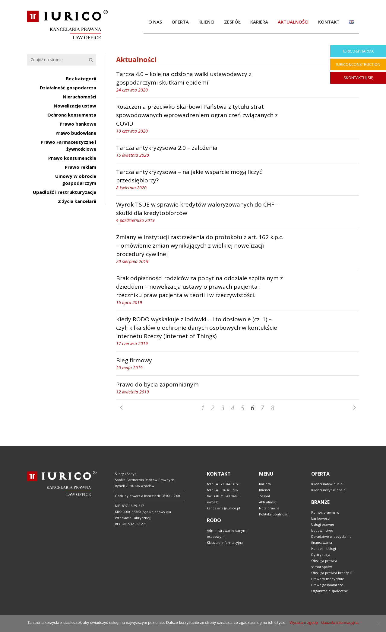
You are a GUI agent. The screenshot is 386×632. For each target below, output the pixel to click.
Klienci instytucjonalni (328, 490)
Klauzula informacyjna (225, 542)
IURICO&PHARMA (358, 51)
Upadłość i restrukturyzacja (64, 192)
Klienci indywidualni (327, 484)
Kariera (265, 484)
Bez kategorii (81, 78)
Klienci (264, 490)
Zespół (264, 496)
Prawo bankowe (78, 124)
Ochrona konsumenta (71, 115)
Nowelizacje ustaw (75, 106)
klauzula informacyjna (340, 622)
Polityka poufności (274, 514)
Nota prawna (269, 508)
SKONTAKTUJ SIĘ (358, 77)
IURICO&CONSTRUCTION (358, 64)
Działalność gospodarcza (68, 88)
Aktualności (268, 502)
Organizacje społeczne (329, 591)
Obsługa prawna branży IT (332, 572)
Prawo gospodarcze (327, 584)
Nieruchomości (79, 97)
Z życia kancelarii (77, 201)
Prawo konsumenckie (72, 158)
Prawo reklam (80, 167)
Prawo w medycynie (327, 578)
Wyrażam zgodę (304, 622)
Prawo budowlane (75, 133)
